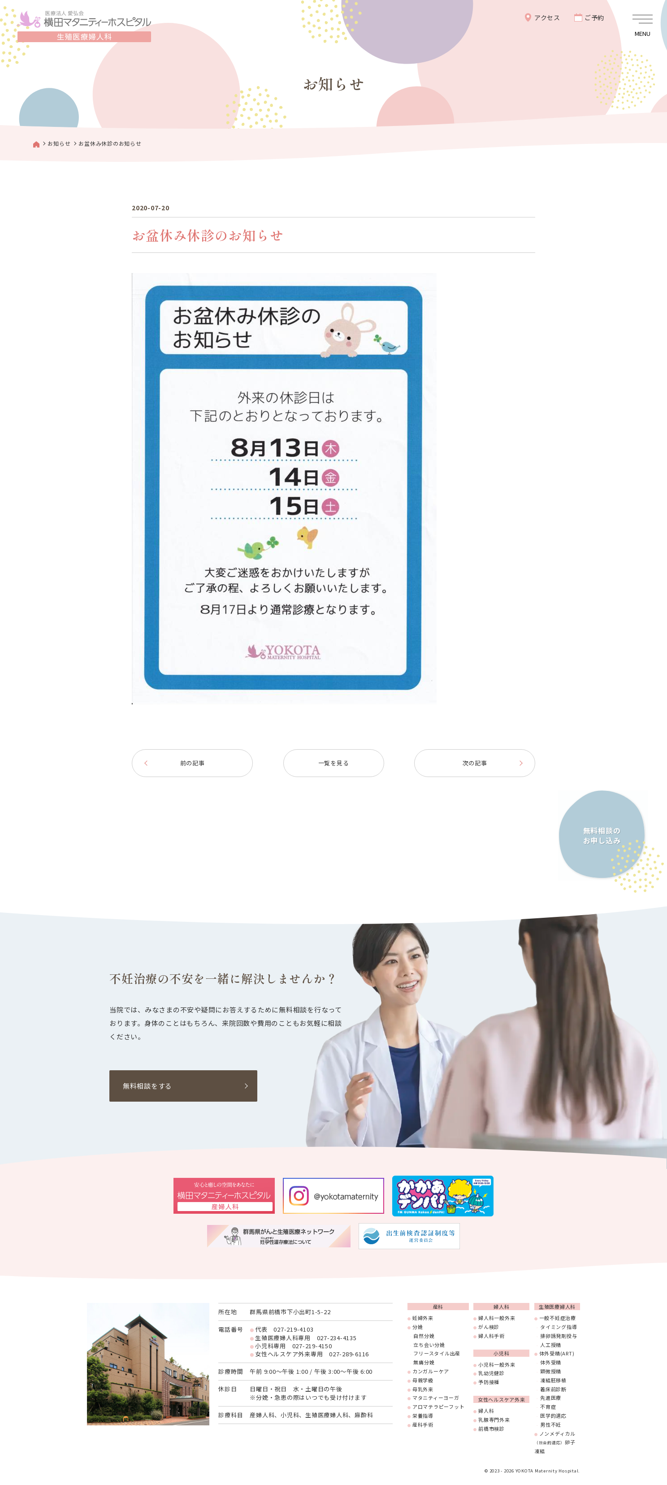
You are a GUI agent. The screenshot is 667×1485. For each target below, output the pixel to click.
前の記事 (192, 763)
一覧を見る (333, 763)
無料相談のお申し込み (601, 835)
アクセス (547, 17)
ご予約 (594, 17)
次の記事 (475, 763)
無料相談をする (147, 1085)
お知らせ (59, 143)
